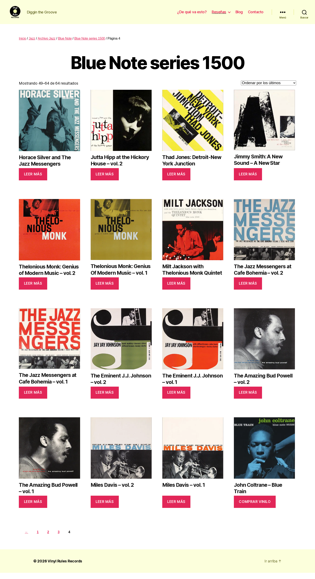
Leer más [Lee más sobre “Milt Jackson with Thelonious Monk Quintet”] (176, 290)
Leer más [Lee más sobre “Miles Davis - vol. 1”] (176, 508)
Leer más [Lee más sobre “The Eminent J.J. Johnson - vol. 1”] (176, 399)
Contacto (255, 15)
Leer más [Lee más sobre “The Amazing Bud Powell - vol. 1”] (33, 508)
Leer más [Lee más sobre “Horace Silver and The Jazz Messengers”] (33, 180)
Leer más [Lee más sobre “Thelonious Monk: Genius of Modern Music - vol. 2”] (33, 290)
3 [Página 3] (60, 538)
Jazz (32, 44)
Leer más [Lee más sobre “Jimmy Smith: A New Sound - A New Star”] (248, 180)
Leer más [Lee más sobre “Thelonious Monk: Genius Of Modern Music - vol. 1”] (105, 290)
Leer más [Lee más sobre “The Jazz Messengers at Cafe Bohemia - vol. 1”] (33, 399)
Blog (239, 15)
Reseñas (219, 15)
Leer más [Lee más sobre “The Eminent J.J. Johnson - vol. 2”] (105, 399)
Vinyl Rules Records (65, 567)
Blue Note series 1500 (91, 44)
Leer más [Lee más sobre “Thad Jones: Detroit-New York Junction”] (176, 180)
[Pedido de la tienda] (268, 89)
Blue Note (66, 44)
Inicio (22, 44)
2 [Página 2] (49, 538)
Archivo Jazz (47, 44)
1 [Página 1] (38, 538)
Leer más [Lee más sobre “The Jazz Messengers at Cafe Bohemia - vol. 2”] (248, 290)
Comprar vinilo (255, 508)
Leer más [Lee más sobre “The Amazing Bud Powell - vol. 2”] (248, 399)
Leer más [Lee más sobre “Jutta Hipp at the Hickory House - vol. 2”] (105, 180)
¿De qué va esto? (192, 15)
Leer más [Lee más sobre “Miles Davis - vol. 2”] (105, 508)
